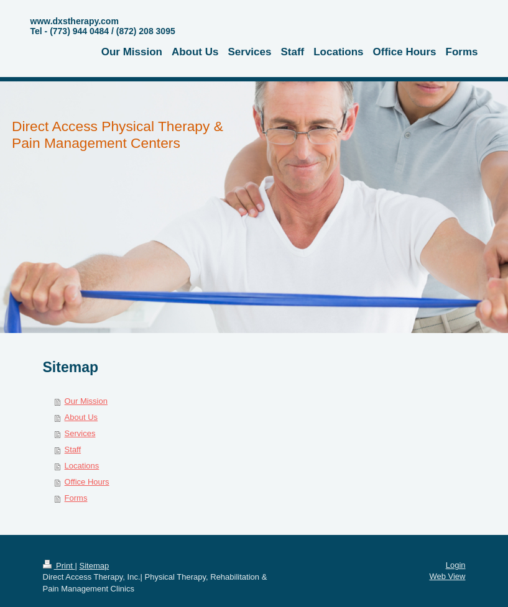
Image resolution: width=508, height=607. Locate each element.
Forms (76, 498)
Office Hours (87, 481)
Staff (73, 449)
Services (80, 433)
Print (59, 565)
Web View (447, 576)
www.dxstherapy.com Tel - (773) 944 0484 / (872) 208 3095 (102, 26)
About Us (81, 417)
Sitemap (94, 565)
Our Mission (86, 401)
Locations (82, 465)
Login (456, 565)
